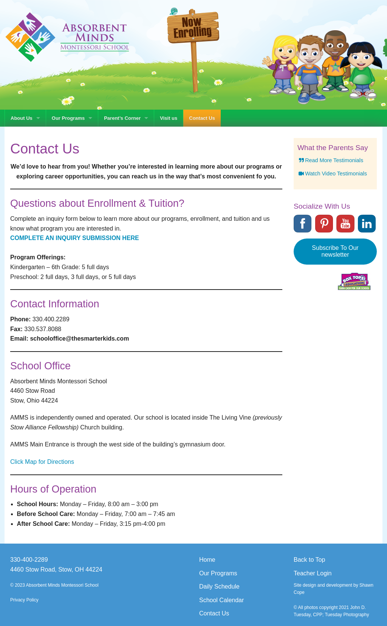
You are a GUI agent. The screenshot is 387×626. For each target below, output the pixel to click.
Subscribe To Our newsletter (335, 251)
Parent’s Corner (122, 118)
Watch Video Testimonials (332, 173)
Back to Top (309, 559)
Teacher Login (313, 573)
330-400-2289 (29, 559)
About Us (22, 118)
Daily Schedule (219, 586)
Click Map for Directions (42, 462)
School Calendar (221, 600)
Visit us (168, 118)
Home (207, 559)
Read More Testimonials (330, 160)
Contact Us (202, 118)
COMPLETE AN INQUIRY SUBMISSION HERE (74, 238)
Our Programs (68, 118)
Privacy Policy (24, 600)
